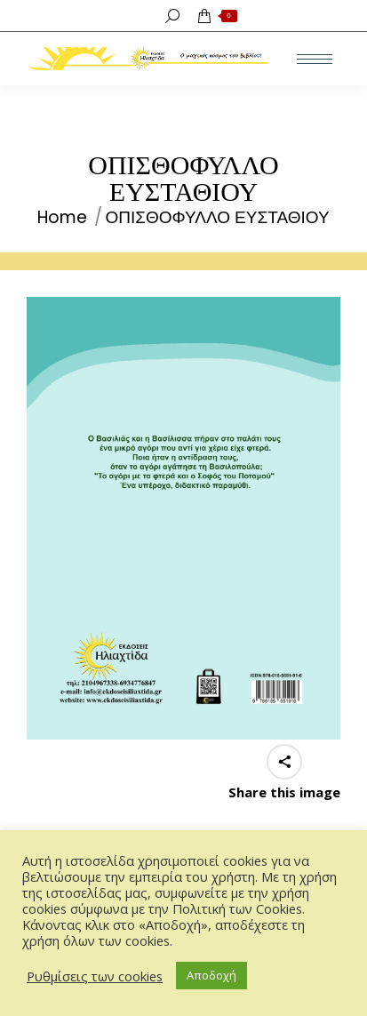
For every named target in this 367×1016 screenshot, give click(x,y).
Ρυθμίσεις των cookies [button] (95, 976)
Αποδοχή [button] (211, 975)
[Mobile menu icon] (314, 59)
